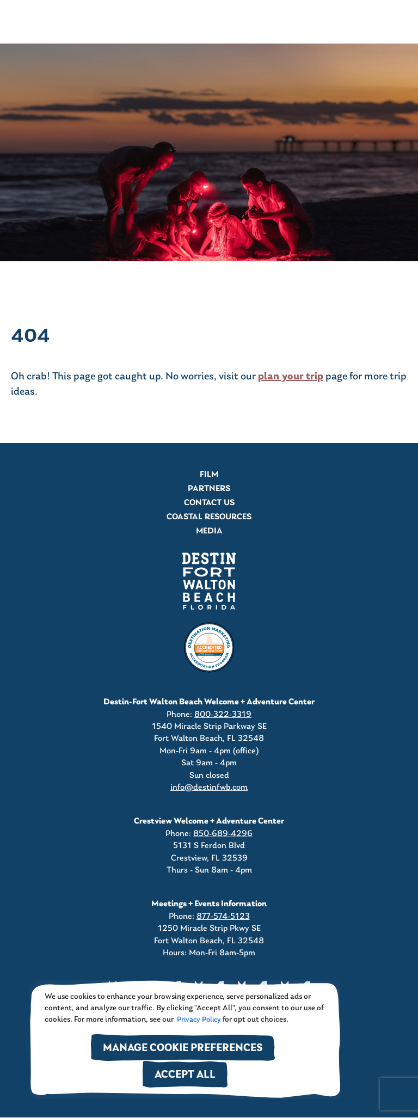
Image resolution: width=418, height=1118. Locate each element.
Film (209, 474)
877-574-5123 (223, 916)
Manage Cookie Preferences (183, 1048)
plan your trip (290, 376)
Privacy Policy (198, 1020)
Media (209, 531)
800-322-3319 (222, 714)
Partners (209, 488)
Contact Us (209, 503)
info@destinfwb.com (209, 787)
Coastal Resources (209, 517)
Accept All (185, 1075)
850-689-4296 (223, 834)
